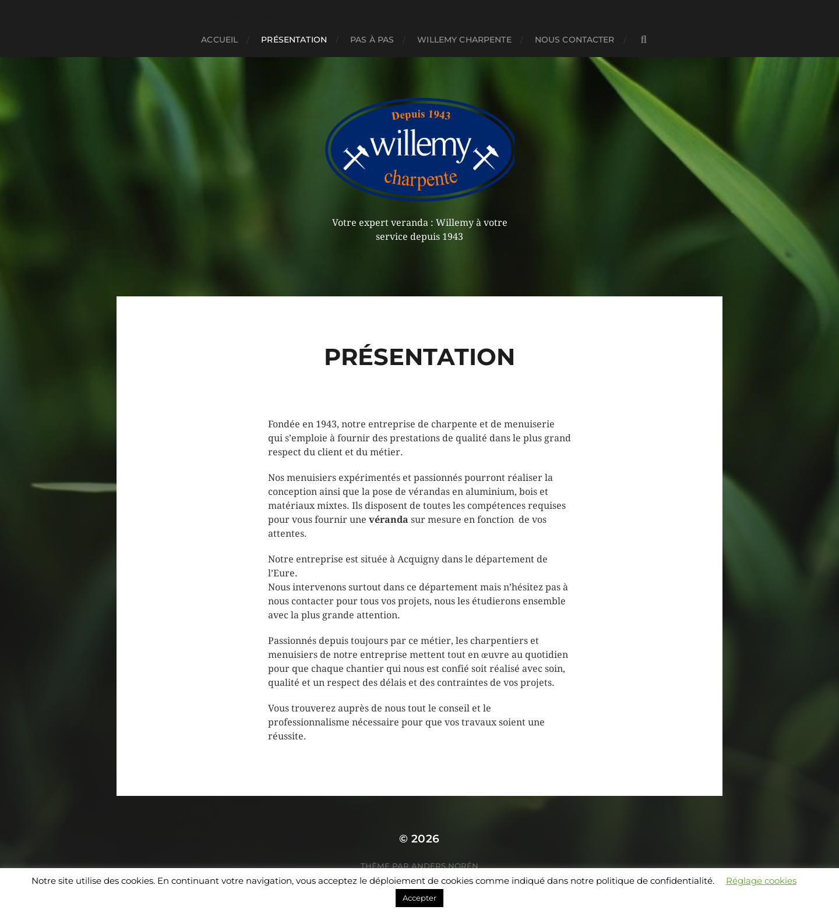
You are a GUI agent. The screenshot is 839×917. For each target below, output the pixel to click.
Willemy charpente (464, 39)
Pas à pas (372, 39)
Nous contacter (575, 39)
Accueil (219, 39)
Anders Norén (444, 865)
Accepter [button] (419, 897)
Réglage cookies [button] (761, 880)
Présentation (294, 39)
